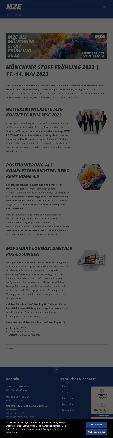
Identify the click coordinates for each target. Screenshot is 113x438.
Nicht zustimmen (96, 432)
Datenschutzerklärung (38, 429)
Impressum (12, 432)
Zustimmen (97, 424)
